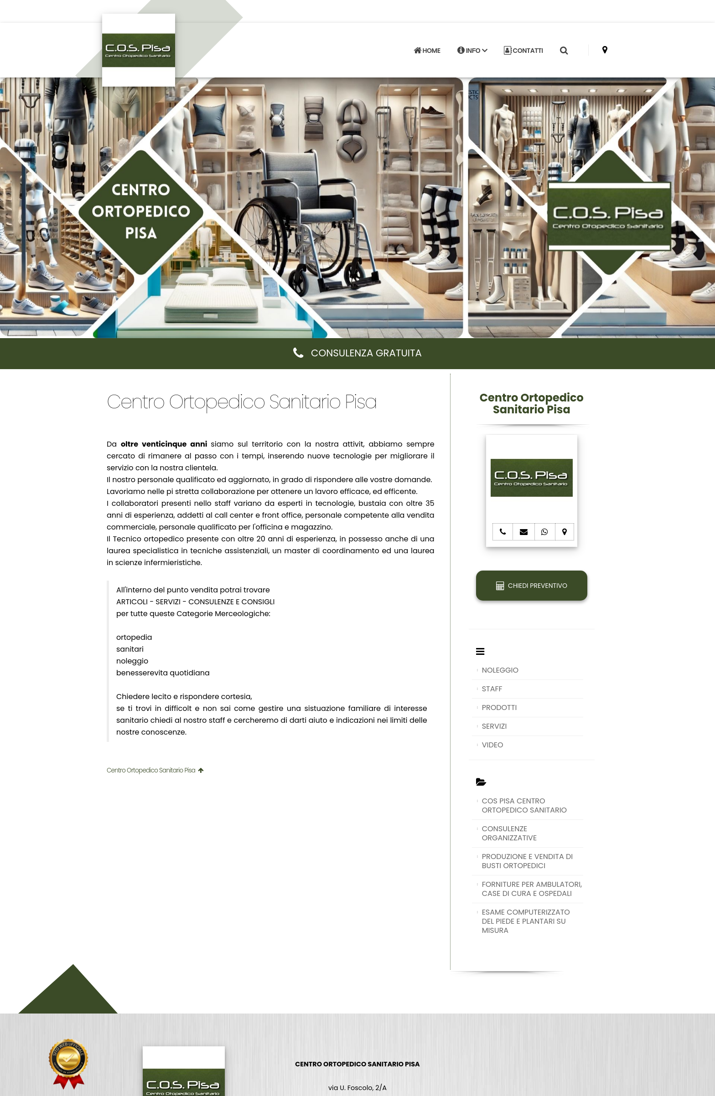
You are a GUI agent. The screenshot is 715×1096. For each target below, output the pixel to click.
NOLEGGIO (500, 670)
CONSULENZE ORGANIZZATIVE (509, 833)
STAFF (492, 689)
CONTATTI (523, 50)
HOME (427, 50)
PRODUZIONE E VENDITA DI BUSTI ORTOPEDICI (527, 861)
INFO (472, 50)
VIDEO (492, 745)
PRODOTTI (499, 707)
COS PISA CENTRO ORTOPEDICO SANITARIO (524, 805)
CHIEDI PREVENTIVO (531, 585)
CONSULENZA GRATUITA (357, 353)
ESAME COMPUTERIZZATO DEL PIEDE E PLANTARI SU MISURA (526, 921)
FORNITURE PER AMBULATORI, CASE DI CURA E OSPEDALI (532, 889)
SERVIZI (494, 726)
